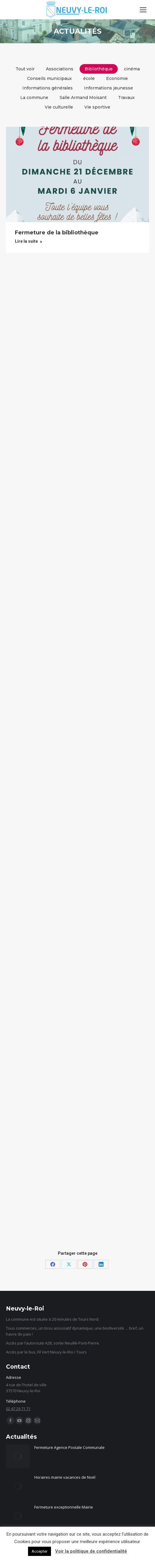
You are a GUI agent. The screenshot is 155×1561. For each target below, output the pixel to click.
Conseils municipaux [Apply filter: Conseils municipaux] (49, 78)
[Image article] (18, 1456)
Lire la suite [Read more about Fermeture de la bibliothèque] (28, 241)
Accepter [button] (39, 1551)
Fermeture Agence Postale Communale (69, 1447)
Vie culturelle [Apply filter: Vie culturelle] (59, 107)
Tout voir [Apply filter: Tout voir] (25, 69)
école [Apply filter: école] (89, 78)
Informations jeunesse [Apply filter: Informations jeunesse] (108, 88)
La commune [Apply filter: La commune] (34, 97)
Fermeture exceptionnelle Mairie (63, 1507)
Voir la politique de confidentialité (91, 1551)
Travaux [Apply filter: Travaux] (126, 97)
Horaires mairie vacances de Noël (64, 1477)
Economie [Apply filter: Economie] (117, 78)
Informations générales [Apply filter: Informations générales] (47, 88)
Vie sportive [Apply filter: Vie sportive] (97, 107)
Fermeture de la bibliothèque (56, 232)
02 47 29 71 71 (18, 1408)
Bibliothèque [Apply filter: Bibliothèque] (99, 69)
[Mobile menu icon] (143, 10)
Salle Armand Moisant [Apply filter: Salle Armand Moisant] (83, 97)
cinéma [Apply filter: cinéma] (132, 69)
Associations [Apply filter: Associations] (59, 69)
